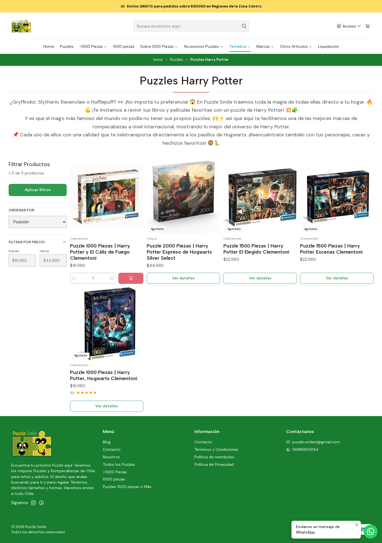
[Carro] (367, 26)
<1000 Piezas (115, 471)
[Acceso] (349, 26)
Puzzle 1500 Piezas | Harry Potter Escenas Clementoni (331, 249)
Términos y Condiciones (216, 449)
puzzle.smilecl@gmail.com (313, 441)
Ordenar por (21, 210)
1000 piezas (114, 479)
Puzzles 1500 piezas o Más (127, 486)
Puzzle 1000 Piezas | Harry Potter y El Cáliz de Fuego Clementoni (100, 252)
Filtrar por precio (38, 242)
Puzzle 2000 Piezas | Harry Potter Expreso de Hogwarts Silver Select (179, 252)
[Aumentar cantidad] (112, 278)
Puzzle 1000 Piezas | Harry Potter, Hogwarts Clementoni (103, 401)
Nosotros (111, 456)
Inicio (158, 60)
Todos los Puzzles (119, 464)
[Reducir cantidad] (74, 278)
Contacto (112, 449)
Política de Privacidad (214, 464)
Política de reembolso (214, 456)
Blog (107, 441)
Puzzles (176, 60)
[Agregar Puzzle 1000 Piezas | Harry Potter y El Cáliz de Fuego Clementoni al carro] (130, 278)
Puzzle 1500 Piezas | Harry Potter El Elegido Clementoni (256, 249)
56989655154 (302, 449)
